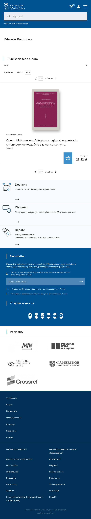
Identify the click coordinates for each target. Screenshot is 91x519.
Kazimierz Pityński (14, 134)
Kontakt (9, 437)
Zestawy (10, 490)
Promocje (10, 424)
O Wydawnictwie (14, 417)
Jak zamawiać (12, 471)
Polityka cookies (56, 471)
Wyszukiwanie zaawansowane (16, 24)
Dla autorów (11, 411)
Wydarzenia (11, 398)
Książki (9, 404)
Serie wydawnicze (57, 484)
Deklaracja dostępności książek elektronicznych (63, 451)
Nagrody (53, 465)
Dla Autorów (12, 465)
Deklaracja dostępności (16, 449)
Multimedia (54, 490)
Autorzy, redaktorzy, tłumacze (19, 459)
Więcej (28, 275)
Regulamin (11, 478)
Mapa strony (11, 484)
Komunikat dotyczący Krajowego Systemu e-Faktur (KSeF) (24, 499)
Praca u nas (11, 431)
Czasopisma (54, 459)
